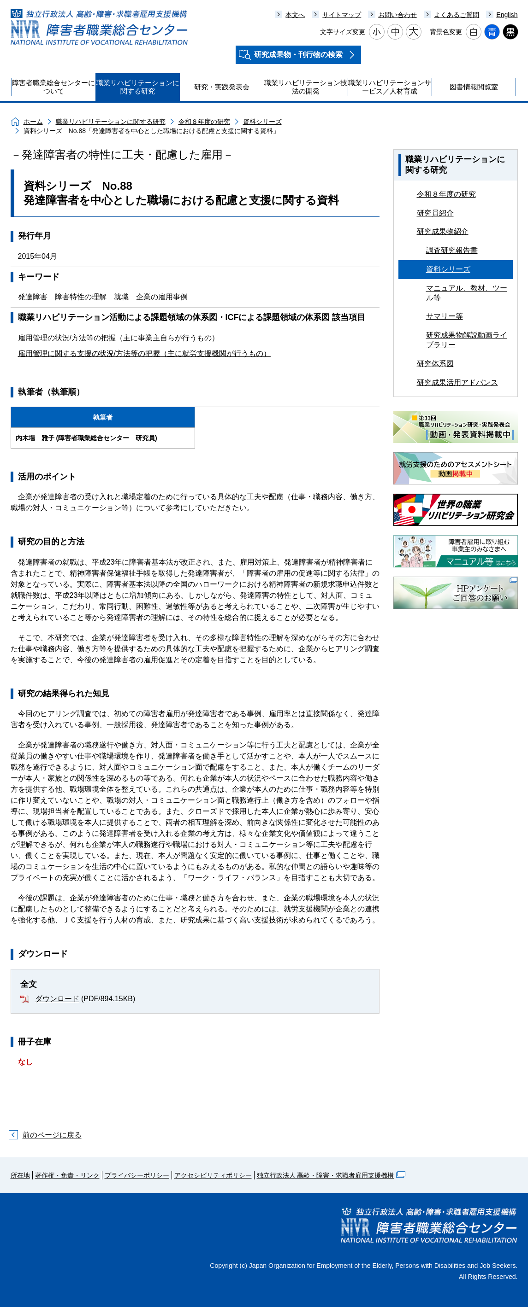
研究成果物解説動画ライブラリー (466, 340)
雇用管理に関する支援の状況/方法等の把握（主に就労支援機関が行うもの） (144, 353)
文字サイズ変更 (342, 31)
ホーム (33, 121)
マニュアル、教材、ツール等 (466, 293)
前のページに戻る (52, 1135)
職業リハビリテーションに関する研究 (111, 121)
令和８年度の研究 (204, 121)
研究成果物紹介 (443, 231)
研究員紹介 (435, 213)
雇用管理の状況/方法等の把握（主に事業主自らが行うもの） (118, 338)
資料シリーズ (262, 121)
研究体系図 (435, 364)
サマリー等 (444, 316)
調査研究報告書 (452, 250)
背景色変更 (446, 31)
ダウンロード (57, 999)
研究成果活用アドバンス (457, 382)
